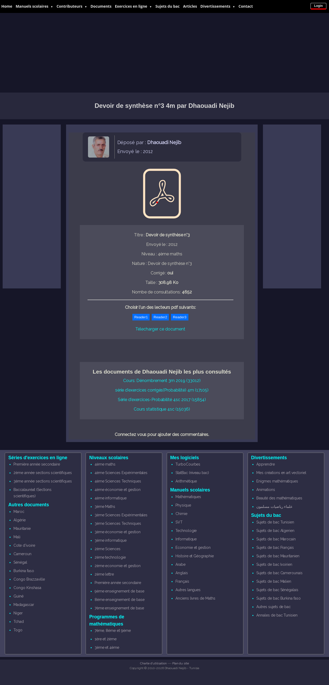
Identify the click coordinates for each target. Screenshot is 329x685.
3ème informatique (111, 540)
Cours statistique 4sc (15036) (162, 409)
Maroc (18, 511)
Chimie (181, 514)
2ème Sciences (108, 549)
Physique (183, 505)
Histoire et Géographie (194, 556)
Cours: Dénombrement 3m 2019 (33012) (161, 380)
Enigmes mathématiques (277, 481)
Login (318, 6)
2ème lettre (104, 574)
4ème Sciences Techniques (118, 481)
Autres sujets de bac (273, 607)
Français (182, 581)
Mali (16, 537)
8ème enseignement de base (120, 599)
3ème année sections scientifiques (42, 481)
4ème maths (105, 464)
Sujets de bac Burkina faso (278, 598)
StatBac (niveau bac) (192, 473)
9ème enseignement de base (119, 591)
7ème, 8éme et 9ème (113, 630)
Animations (265, 490)
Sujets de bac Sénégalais (277, 590)
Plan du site (180, 663)
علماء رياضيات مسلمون (274, 506)
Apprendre (265, 464)
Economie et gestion (193, 547)
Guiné (18, 596)
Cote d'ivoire (24, 545)
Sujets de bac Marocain (276, 539)
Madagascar (23, 605)
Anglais (181, 573)
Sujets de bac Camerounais (279, 573)
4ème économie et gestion (118, 490)
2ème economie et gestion (118, 566)
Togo (17, 630)
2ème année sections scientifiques (42, 473)
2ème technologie (110, 557)
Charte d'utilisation (153, 663)
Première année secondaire (36, 464)
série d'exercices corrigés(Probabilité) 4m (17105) (162, 390)
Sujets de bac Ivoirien (274, 564)
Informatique (186, 539)
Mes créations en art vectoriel (281, 473)
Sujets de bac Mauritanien (277, 556)
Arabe (180, 564)
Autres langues (188, 590)
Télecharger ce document (160, 329)
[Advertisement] (164, 53)
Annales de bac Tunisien (277, 615)
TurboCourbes (187, 464)
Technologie (186, 530)
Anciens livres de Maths (195, 598)
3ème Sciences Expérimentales (121, 515)
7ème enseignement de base (119, 608)
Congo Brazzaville (29, 579)
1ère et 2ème (106, 639)
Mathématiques (188, 497)
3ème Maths (105, 506)
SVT (179, 522)
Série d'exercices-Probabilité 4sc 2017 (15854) (162, 399)
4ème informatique (111, 498)
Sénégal (20, 562)
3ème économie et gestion (118, 532)
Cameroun (22, 554)
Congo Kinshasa (27, 588)
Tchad (18, 621)
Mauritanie (22, 528)
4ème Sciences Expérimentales (121, 473)
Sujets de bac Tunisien (275, 522)
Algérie (19, 520)
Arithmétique (186, 481)
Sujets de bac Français (275, 547)
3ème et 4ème (107, 647)
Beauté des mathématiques (279, 498)
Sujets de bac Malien (273, 581)
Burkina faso (23, 571)
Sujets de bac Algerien (275, 530)
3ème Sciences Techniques (118, 523)
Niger (18, 613)
